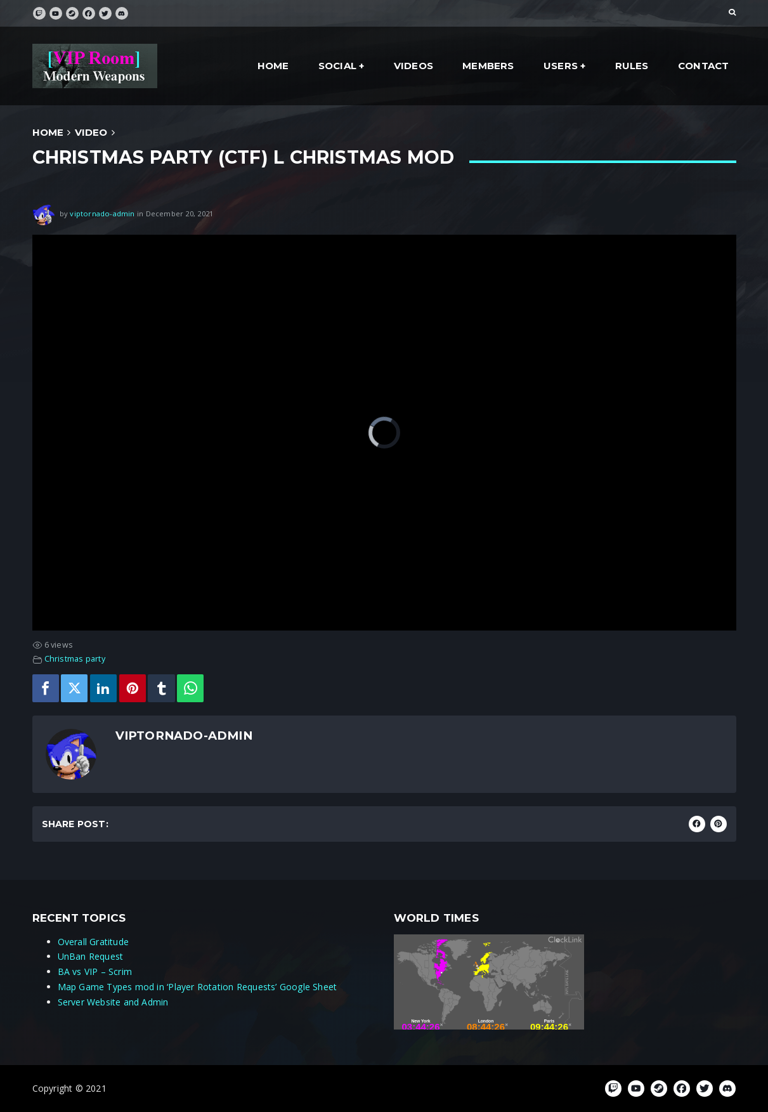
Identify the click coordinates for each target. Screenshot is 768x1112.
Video (91, 132)
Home (273, 66)
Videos (413, 66)
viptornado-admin (102, 213)
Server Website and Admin (113, 1002)
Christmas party (74, 658)
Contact (703, 66)
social (337, 66)
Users (560, 66)
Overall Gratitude (93, 942)
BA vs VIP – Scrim (95, 971)
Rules (632, 66)
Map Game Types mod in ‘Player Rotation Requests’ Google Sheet (197, 987)
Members (488, 66)
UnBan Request (91, 956)
